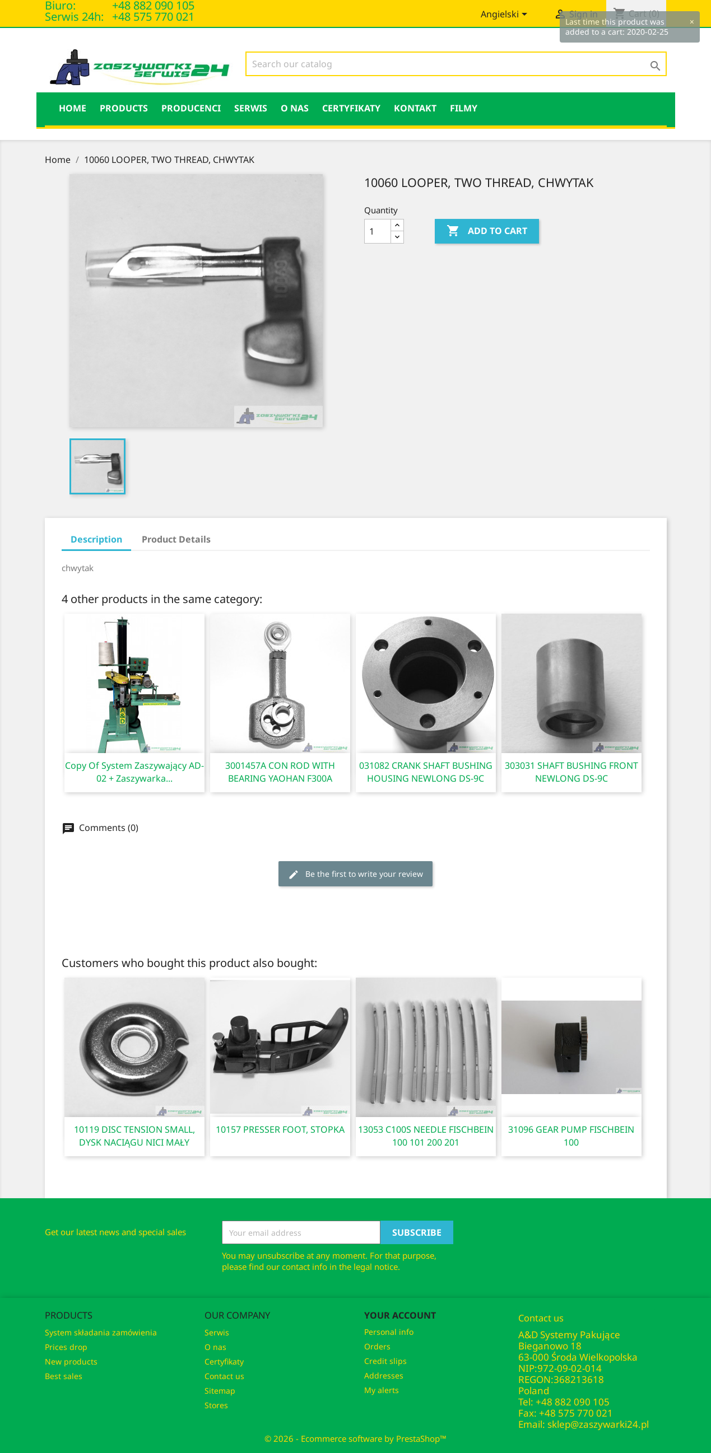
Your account (400, 1315)
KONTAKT (415, 108)
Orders (377, 1346)
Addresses (383, 1375)
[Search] (456, 64)
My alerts (381, 1390)
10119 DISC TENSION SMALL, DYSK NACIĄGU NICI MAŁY (134, 1135)
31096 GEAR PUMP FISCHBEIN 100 (571, 1135)
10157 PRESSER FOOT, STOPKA (280, 1129)
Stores (216, 1405)
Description (96, 539)
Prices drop (66, 1347)
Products (124, 108)
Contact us (224, 1376)
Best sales (63, 1376)
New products (71, 1361)
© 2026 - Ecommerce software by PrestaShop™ (355, 1438)
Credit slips (385, 1361)
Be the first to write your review (355, 874)
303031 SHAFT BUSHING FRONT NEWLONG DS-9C (571, 771)
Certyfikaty (351, 108)
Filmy (463, 108)
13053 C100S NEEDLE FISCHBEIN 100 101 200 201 (426, 1135)
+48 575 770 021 (153, 16)
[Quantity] (377, 231)
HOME (72, 108)
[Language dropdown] (506, 15)
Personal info (388, 1331)
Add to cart (487, 231)
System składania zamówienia (101, 1332)
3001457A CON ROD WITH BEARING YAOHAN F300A (280, 771)
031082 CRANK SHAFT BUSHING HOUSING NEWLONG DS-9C (425, 771)
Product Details (176, 539)
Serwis (250, 108)
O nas (295, 108)
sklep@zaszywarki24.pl (598, 1424)
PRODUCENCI (191, 108)
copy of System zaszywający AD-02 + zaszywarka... (134, 771)
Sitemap (220, 1390)
